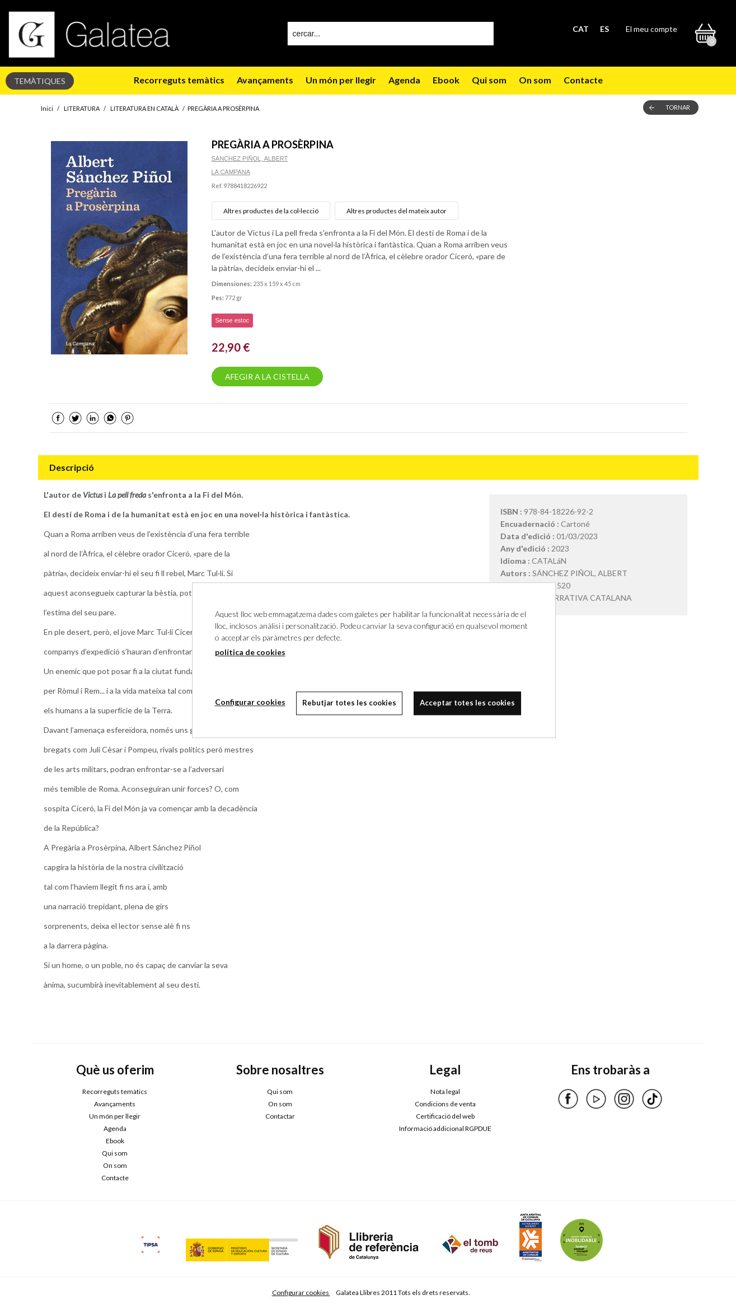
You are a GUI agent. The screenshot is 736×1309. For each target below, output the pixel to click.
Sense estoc (232, 320)
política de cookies (250, 652)
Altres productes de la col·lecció (270, 211)
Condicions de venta (445, 1104)
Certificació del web (445, 1116)
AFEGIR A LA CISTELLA (267, 376)
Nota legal (445, 1091)
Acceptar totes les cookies (467, 702)
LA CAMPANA (231, 172)
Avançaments (265, 79)
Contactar (280, 1116)
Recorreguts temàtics (179, 79)
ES (604, 29)
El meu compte (651, 29)
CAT (581, 29)
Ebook (446, 79)
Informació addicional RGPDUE (445, 1128)
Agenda (404, 79)
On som (535, 79)
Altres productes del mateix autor (396, 211)
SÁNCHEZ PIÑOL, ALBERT (250, 158)
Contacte (583, 79)
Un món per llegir (341, 79)
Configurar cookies (301, 1292)
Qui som (489, 79)
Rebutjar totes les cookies (350, 702)
